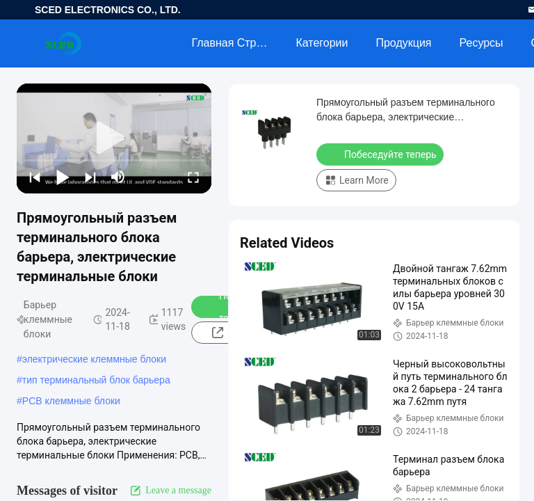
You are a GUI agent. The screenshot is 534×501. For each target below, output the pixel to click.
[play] (114, 138)
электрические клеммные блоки (94, 359)
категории (322, 43)
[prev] (35, 176)
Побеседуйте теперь (381, 154)
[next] (90, 176)
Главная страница (236, 43)
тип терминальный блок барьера (96, 379)
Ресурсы (481, 43)
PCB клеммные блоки (71, 400)
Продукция (403, 43)
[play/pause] (62, 176)
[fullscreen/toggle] (193, 176)
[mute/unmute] (118, 176)
